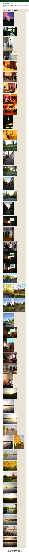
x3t (3, 1)
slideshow (13, 1)
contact (25, 1)
